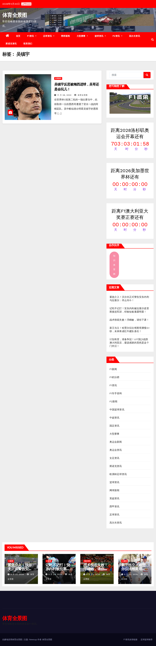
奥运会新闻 (116, 441)
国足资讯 (114, 425)
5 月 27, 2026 (17, 574)
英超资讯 (114, 498)
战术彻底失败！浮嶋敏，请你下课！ (129, 319)
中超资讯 (114, 417)
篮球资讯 (100, 36)
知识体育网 (114, 264)
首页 (18, 36)
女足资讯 (114, 458)
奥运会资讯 (116, 449)
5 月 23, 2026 (93, 574)
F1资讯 (31, 36)
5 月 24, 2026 (55, 574)
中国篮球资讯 (117, 409)
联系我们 (27, 43)
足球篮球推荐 (146, 639)
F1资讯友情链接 (130, 639)
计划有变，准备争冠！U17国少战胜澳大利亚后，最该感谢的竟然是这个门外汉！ (129, 342)
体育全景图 (14, 15)
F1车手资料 (116, 393)
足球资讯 (48, 36)
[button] (152, 39)
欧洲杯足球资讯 (118, 474)
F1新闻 (113, 369)
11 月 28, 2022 (64, 95)
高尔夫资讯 (134, 36)
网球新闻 (65, 36)
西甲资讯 (114, 506)
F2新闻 (113, 401)
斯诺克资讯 (11, 43)
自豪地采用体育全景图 (12, 639)
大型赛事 (82, 36)
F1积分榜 (114, 377)
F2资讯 (117, 36)
